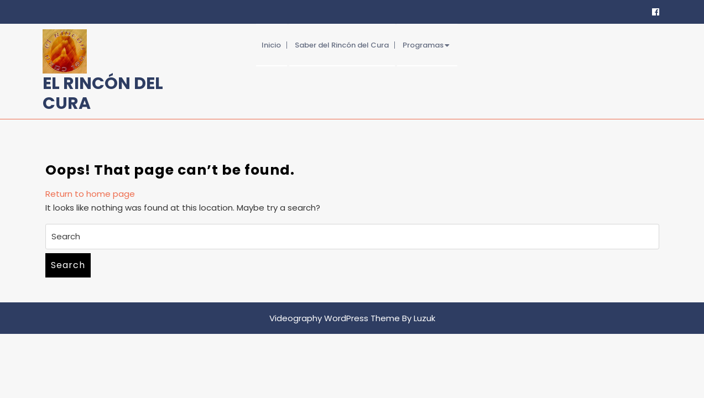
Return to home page (90, 194)
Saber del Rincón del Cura (342, 45)
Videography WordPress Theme (334, 318)
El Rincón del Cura (103, 93)
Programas (423, 45)
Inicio (271, 45)
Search (68, 265)
